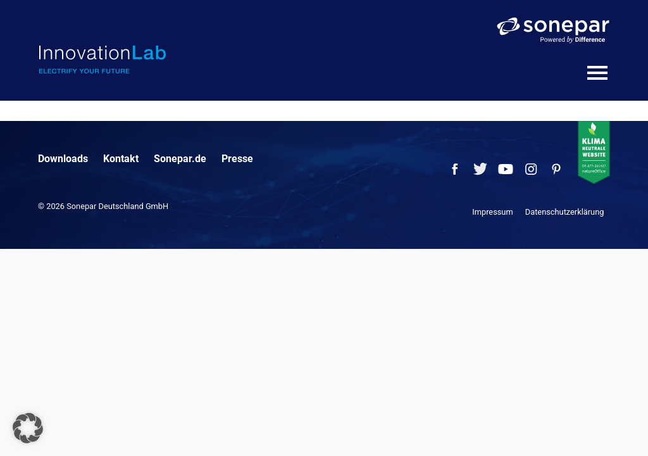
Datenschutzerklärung (564, 212)
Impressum (492, 212)
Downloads (63, 159)
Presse (237, 159)
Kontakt (121, 159)
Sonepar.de (180, 159)
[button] (28, 428)
